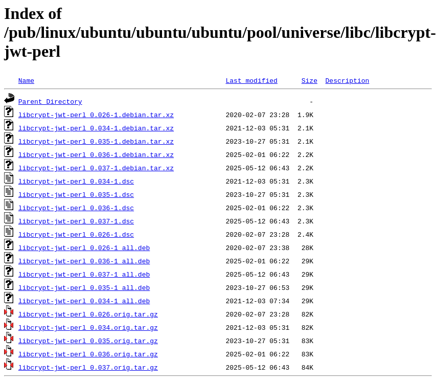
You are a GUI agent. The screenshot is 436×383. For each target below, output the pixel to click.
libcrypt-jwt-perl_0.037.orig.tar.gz (88, 367)
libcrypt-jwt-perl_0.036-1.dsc (76, 207)
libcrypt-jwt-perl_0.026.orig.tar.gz (88, 314)
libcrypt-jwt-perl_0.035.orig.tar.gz (88, 340)
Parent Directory (50, 101)
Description (347, 80)
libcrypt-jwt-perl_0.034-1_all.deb (84, 300)
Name (26, 80)
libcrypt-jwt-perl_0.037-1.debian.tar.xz (96, 167)
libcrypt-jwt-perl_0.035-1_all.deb (84, 287)
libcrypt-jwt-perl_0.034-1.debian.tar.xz (96, 127)
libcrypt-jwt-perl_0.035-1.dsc (76, 194)
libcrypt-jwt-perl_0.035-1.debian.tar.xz (96, 141)
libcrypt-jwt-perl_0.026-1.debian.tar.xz (96, 114)
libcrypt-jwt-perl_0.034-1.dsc (76, 181)
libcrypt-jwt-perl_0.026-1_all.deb (84, 247)
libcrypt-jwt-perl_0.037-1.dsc (76, 221)
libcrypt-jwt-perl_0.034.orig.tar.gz (88, 327)
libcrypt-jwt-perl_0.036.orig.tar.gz (88, 353)
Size (309, 80)
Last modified (251, 80)
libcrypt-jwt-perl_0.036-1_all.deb (84, 260)
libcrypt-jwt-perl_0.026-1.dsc (76, 234)
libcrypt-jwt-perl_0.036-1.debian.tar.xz (96, 154)
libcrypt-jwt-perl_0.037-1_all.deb (84, 274)
